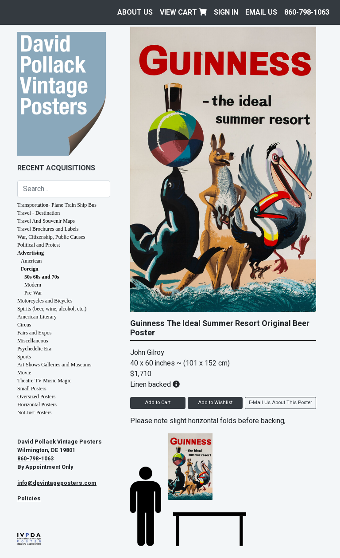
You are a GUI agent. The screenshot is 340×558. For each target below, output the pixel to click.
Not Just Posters (34, 412)
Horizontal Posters (37, 404)
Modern (32, 285)
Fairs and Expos (34, 333)
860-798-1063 (306, 12)
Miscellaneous (32, 341)
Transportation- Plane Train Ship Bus (57, 205)
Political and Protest (38, 245)
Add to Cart (157, 402)
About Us (135, 12)
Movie (24, 372)
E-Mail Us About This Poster (280, 402)
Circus (24, 325)
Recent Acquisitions (56, 168)
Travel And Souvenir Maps (46, 221)
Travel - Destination (38, 213)
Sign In (226, 12)
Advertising (30, 253)
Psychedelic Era (34, 349)
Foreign (30, 269)
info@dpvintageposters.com (57, 483)
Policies (29, 499)
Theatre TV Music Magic (44, 380)
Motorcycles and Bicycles (45, 301)
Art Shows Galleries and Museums (54, 365)
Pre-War (33, 293)
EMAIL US (261, 12)
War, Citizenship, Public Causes (51, 237)
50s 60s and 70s (41, 277)
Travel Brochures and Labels (48, 229)
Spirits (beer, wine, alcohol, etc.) (51, 309)
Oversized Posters (36, 396)
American (31, 261)
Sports (24, 357)
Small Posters (31, 388)
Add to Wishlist (215, 402)
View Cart (183, 12)
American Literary (37, 317)
